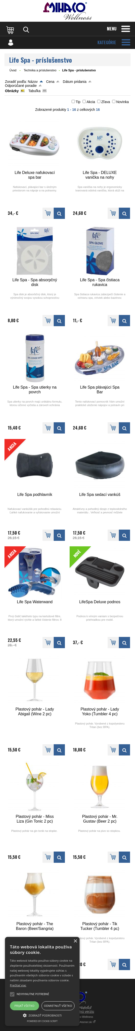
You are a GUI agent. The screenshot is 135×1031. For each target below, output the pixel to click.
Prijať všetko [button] (24, 1006)
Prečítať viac (18, 985)
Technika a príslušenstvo (40, 70)
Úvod (12, 70)
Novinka (122, 102)
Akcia (91, 102)
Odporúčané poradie (21, 86)
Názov (33, 82)
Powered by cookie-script (42, 1021)
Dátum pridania (75, 82)
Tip (78, 102)
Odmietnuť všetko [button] (58, 1006)
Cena (50, 82)
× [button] (75, 941)
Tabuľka (34, 91)
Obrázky (12, 91)
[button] (42, 1015)
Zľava (105, 102)
